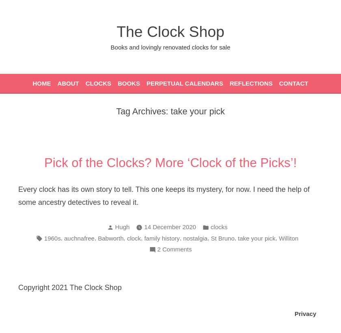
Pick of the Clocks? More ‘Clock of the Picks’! (170, 163)
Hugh (122, 226)
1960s (52, 238)
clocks (219, 226)
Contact (293, 83)
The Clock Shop (170, 31)
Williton (288, 238)
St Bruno (222, 238)
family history (161, 238)
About (68, 83)
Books (129, 83)
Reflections (251, 83)
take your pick (256, 238)
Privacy (305, 313)
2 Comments (175, 249)
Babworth (110, 238)
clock (134, 238)
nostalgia (195, 238)
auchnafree (79, 238)
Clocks (98, 83)
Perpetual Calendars (185, 83)
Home (41, 83)
